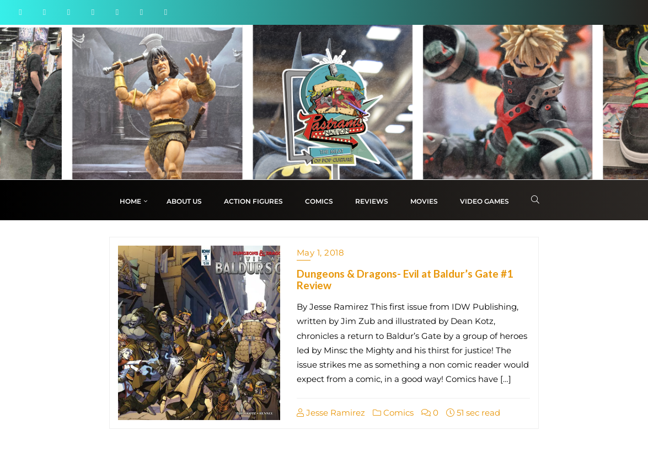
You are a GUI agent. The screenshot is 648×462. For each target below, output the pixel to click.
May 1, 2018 (321, 252)
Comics (393, 412)
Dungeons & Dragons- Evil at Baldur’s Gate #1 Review (405, 279)
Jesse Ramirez (331, 412)
